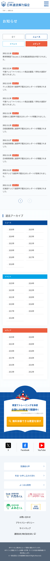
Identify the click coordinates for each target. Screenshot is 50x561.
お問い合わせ (25, 517)
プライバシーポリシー (25, 522)
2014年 (10, 318)
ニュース (36, 36)
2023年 (30, 236)
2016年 (10, 264)
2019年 (30, 250)
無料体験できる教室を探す (26, 421)
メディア (36, 43)
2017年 (30, 257)
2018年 (10, 257)
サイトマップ (25, 528)
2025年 (30, 229)
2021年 (30, 243)
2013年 (10, 371)
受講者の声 (25, 466)
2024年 (10, 236)
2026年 (10, 229)
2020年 (10, 250)
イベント (13, 43)
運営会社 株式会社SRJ (23, 533)
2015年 (10, 364)
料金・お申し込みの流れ (25, 475)
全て (13, 36)
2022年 (10, 243)
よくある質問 (25, 485)
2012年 (30, 371)
